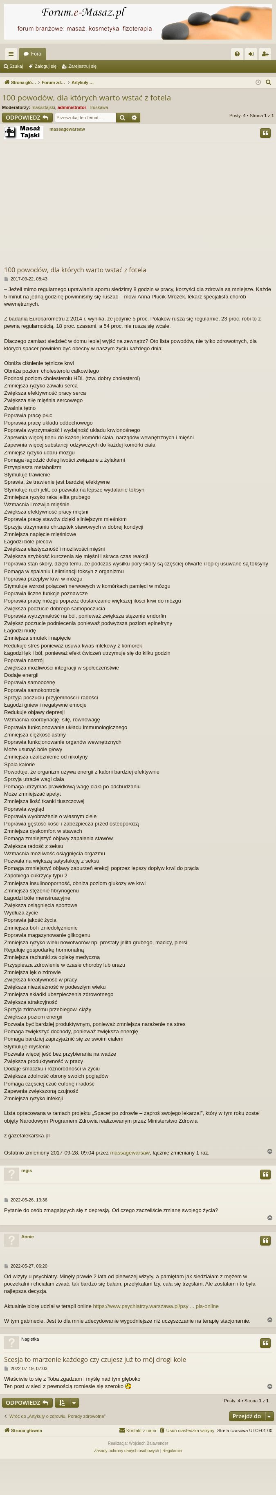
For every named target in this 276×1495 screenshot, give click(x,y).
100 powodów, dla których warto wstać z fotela (86, 97)
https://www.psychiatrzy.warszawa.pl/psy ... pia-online (156, 1306)
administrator (72, 107)
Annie (27, 1236)
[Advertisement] (140, 204)
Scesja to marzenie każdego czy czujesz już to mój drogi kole (95, 1359)
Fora (36, 54)
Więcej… (12, 55)
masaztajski (43, 107)
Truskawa (98, 107)
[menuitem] (237, 54)
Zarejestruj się (82, 66)
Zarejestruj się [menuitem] (266, 55)
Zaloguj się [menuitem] (253, 55)
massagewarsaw (67, 129)
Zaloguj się (45, 66)
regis (26, 1170)
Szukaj (16, 66)
